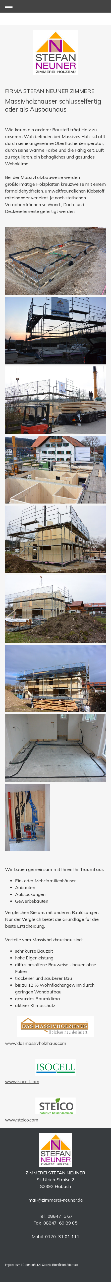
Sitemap (72, 1265)
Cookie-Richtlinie (53, 1265)
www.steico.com (21, 1120)
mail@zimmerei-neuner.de (55, 1200)
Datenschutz (31, 1265)
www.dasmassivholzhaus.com (35, 1043)
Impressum (13, 1265)
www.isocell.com (22, 1081)
